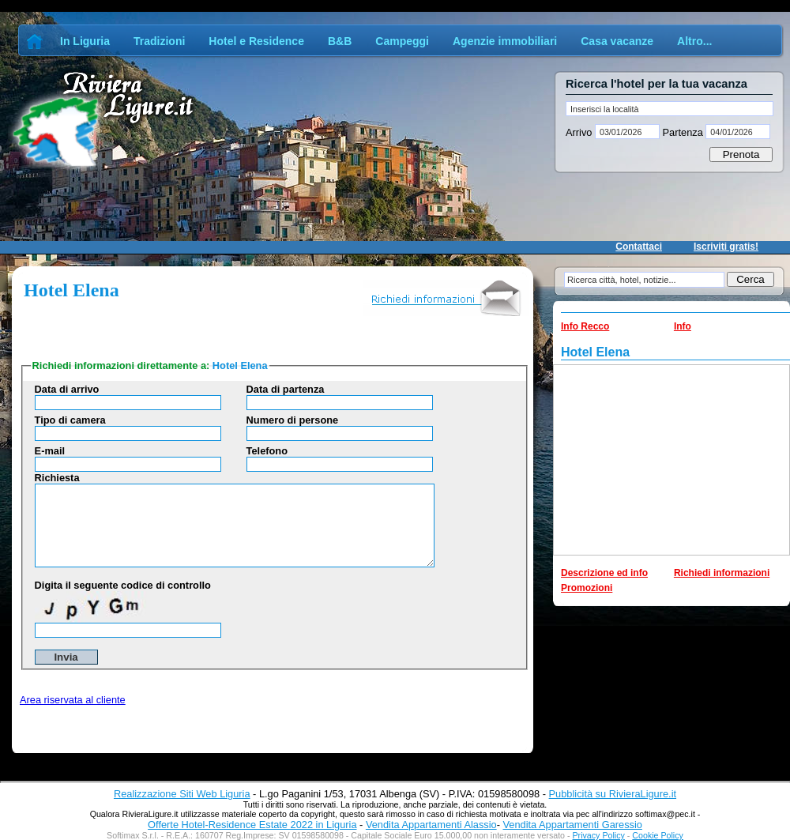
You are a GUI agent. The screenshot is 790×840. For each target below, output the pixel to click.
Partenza (682, 132)
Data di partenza (285, 389)
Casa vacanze (617, 41)
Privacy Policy (599, 835)
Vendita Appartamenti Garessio (571, 825)
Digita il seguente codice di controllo (123, 585)
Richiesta (57, 478)
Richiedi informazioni (721, 572)
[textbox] (669, 108)
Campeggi (402, 41)
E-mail (50, 451)
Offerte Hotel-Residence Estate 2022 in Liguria (252, 825)
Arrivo (580, 132)
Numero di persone (292, 420)
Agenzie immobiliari (505, 41)
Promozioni (586, 587)
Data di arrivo (67, 389)
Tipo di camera (70, 420)
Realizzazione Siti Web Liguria (182, 794)
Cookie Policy (657, 835)
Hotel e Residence (256, 41)
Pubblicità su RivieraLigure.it (612, 794)
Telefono (267, 451)
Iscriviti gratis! (726, 246)
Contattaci (638, 246)
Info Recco (585, 326)
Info (682, 326)
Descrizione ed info (604, 572)
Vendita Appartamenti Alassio (431, 825)
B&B (340, 41)
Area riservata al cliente (73, 700)
